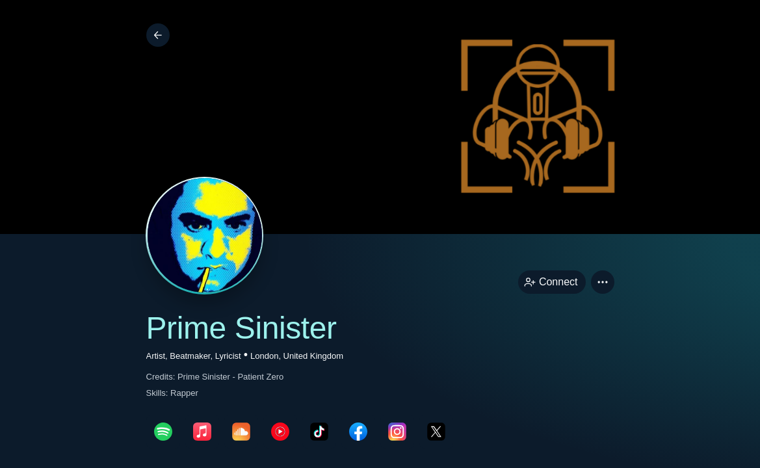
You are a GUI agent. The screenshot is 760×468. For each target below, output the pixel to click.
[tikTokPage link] (319, 431)
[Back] (158, 35)
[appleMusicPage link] (202, 431)
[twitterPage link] (436, 431)
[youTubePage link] (280, 431)
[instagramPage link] (397, 431)
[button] (602, 282)
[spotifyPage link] (163, 431)
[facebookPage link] (358, 431)
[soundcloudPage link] (241, 431)
